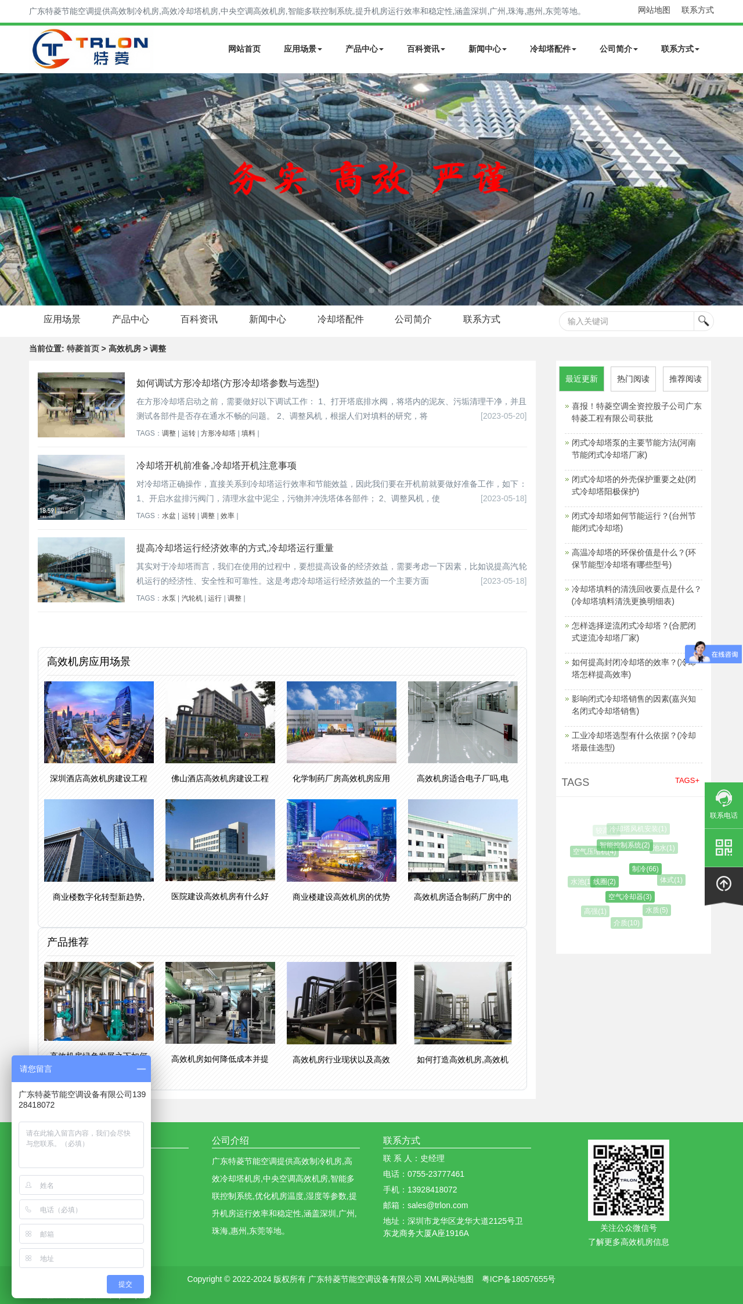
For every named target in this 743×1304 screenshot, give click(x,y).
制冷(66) (650, 869)
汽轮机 (192, 598)
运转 (189, 433)
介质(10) (629, 923)
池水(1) (666, 848)
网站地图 (654, 10)
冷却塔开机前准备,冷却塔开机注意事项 (216, 465)
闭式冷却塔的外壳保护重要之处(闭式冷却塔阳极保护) (634, 485)
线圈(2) (609, 882)
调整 (169, 433)
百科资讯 (426, 48)
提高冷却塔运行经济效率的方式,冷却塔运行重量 (235, 548)
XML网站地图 (449, 1279)
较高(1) (607, 831)
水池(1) (584, 882)
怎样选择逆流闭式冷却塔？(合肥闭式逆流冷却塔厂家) (634, 631)
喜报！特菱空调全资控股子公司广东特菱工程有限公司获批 (637, 412)
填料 (248, 433)
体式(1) (674, 880)
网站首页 (244, 48)
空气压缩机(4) (597, 851)
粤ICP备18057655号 (519, 1279)
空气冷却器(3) (635, 897)
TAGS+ (687, 780)
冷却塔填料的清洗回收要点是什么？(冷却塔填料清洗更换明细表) (637, 595)
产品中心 (364, 48)
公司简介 (619, 48)
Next (11, 189)
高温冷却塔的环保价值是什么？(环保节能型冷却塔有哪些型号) (634, 558)
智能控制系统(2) (629, 845)
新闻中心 (487, 48)
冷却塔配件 (553, 48)
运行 (215, 598)
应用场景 (303, 48)
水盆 (169, 516)
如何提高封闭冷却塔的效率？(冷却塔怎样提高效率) (634, 668)
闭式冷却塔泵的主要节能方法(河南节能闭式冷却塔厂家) (634, 448)
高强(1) (598, 911)
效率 (228, 516)
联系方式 (697, 10)
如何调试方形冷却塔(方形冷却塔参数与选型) (227, 383)
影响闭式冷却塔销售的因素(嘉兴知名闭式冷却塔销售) (634, 705)
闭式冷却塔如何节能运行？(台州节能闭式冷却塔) (634, 522)
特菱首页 (83, 348)
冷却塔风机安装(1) (640, 829)
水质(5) (659, 910)
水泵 (169, 598)
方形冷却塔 (218, 433)
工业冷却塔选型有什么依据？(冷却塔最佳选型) (634, 741)
